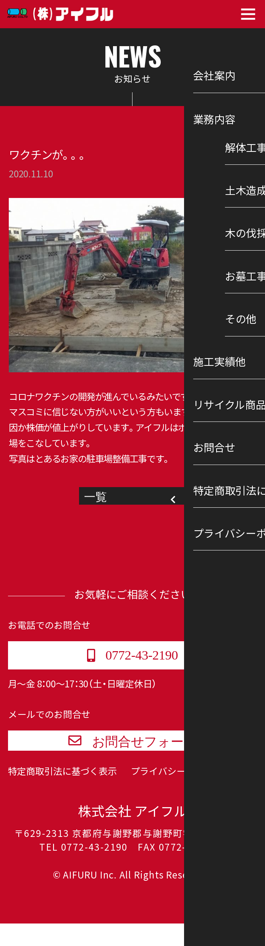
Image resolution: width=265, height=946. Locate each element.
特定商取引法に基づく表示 (62, 793)
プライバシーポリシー (176, 793)
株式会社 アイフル (132, 833)
